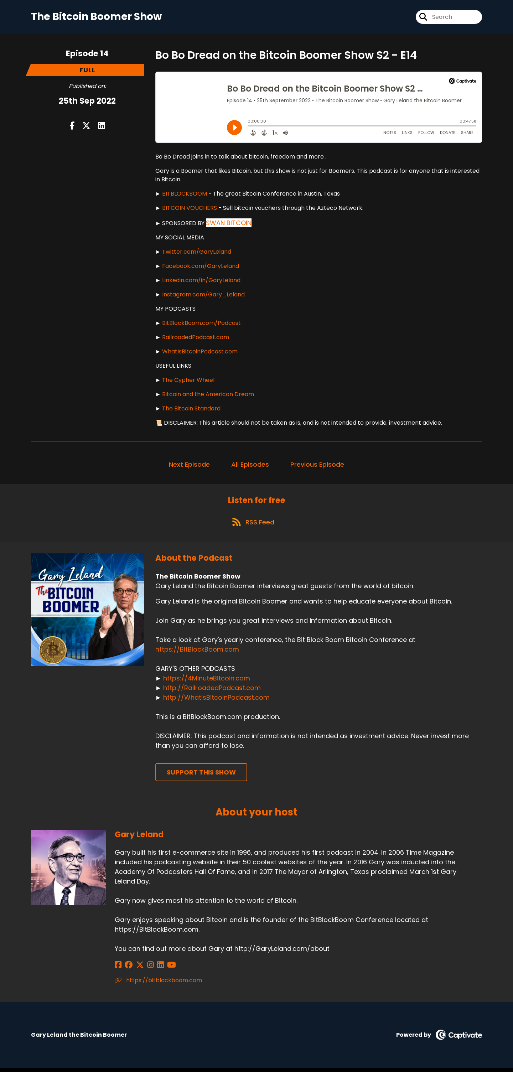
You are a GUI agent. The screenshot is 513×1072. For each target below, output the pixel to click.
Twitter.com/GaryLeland (196, 253)
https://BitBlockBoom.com (197, 653)
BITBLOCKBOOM (184, 195)
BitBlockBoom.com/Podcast (201, 324)
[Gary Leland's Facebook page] (118, 969)
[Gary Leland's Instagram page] (144, 969)
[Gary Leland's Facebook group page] (127, 969)
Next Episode (189, 465)
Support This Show (201, 776)
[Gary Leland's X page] (136, 969)
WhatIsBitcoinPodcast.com (200, 353)
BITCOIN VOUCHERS (189, 209)
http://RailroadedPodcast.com (212, 692)
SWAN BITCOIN (229, 224)
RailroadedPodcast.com (195, 339)
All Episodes (250, 465)
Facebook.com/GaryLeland (200, 267)
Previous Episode (317, 465)
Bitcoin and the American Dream (208, 396)
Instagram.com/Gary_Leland (203, 296)
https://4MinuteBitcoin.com (206, 682)
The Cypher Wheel (188, 381)
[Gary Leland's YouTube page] (162, 969)
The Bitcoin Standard (191, 410)
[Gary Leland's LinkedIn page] (153, 969)
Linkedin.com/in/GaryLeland (201, 282)
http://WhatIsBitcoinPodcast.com (216, 701)
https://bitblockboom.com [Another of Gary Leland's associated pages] (158, 984)
